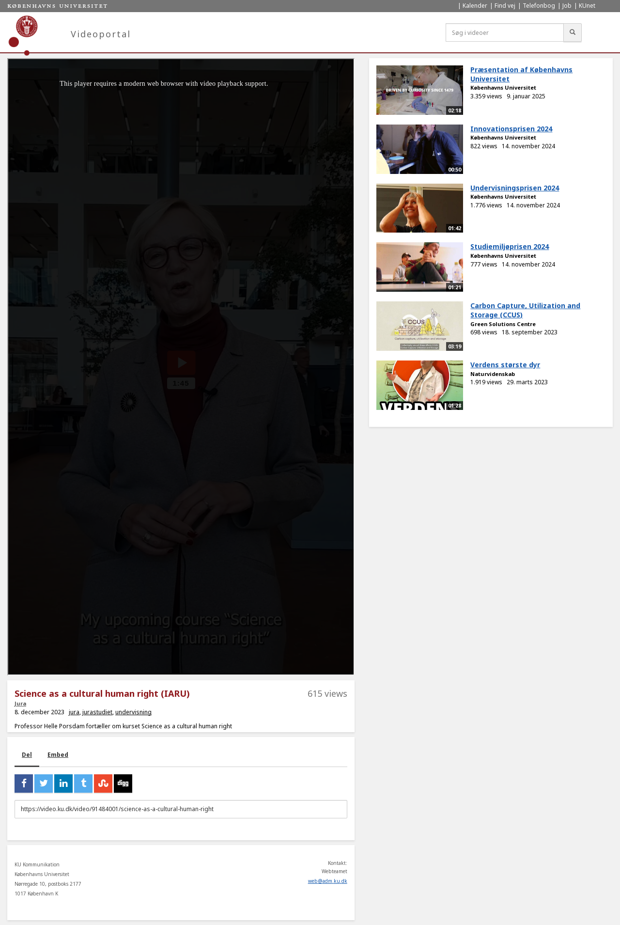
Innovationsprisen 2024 (511, 128)
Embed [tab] (57, 755)
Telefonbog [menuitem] (539, 5)
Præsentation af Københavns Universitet (521, 74)
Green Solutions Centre (503, 324)
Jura (20, 703)
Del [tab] (27, 755)
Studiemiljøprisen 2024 (509, 246)
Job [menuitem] (567, 5)
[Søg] (572, 32)
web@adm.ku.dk (327, 881)
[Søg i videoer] (505, 32)
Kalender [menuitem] (475, 5)
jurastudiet (97, 712)
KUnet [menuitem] (587, 5)
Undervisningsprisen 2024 (514, 187)
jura (74, 712)
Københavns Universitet (503, 87)
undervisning (133, 712)
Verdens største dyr (505, 364)
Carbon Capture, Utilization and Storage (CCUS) (525, 310)
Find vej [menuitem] (505, 5)
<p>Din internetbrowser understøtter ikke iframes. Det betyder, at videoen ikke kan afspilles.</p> (181, 366)
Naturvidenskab (492, 373)
